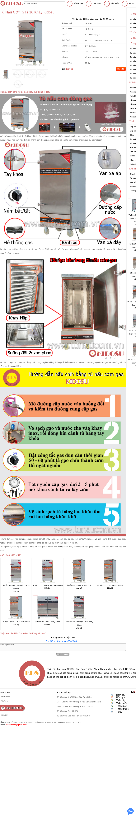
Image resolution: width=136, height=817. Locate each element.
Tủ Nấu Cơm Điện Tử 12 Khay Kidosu (47, 585)
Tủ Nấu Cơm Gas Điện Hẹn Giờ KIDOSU (73, 716)
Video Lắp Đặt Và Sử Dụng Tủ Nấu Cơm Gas (75, 706)
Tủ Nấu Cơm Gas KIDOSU (67, 711)
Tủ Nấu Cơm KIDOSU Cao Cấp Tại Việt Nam (75, 697)
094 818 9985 (14, 708)
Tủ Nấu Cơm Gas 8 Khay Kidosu (110, 585)
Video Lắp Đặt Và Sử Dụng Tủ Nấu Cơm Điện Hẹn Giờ (79, 702)
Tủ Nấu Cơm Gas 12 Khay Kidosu (16, 622)
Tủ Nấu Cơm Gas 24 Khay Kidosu (47, 622)
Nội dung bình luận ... (63, 647)
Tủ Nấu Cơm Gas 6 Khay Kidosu (79, 585)
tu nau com (81, 362)
